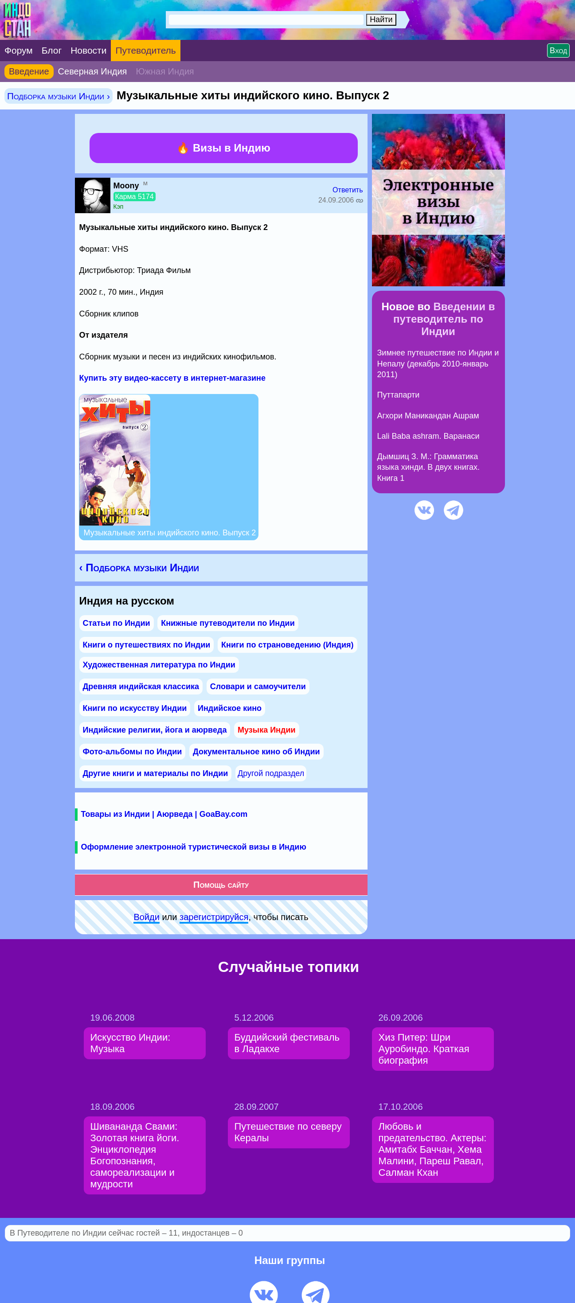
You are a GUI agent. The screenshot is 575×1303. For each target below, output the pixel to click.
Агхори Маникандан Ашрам (428, 415)
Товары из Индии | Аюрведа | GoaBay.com (164, 814)
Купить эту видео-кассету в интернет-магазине (172, 378)
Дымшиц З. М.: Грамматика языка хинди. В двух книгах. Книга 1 (428, 467)
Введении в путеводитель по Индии (444, 318)
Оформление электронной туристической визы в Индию (193, 847)
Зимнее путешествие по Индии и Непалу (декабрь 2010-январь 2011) (438, 363)
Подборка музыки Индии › (58, 96)
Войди (146, 917)
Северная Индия (92, 71)
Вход (558, 50)
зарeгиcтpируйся (214, 917)
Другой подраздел (271, 773)
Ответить (347, 190)
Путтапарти (398, 394)
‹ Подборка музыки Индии (139, 567)
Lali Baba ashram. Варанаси (428, 436)
